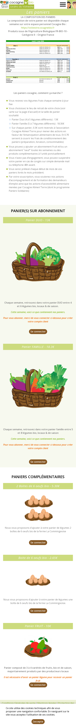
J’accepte (38, 721)
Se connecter (38, 331)
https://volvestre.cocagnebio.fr (37, 27)
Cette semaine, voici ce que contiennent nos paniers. (38, 312)
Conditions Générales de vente (18, 703)
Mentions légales (46, 703)
